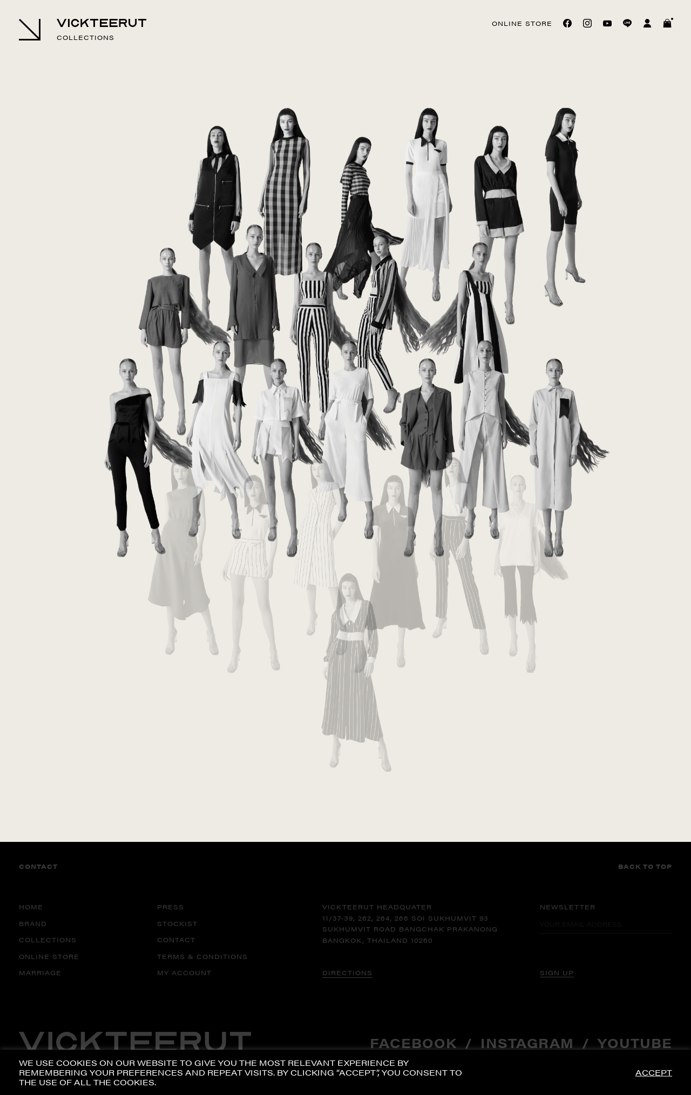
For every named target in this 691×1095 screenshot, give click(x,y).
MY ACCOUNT (184, 972)
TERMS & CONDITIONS (202, 956)
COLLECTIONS (48, 939)
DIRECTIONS (347, 972)
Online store (522, 23)
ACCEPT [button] (653, 1073)
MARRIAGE (40, 972)
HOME (31, 907)
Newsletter (567, 907)
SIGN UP (557, 972)
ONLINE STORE (49, 956)
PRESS (170, 907)
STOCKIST (177, 923)
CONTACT (176, 939)
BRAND (33, 923)
